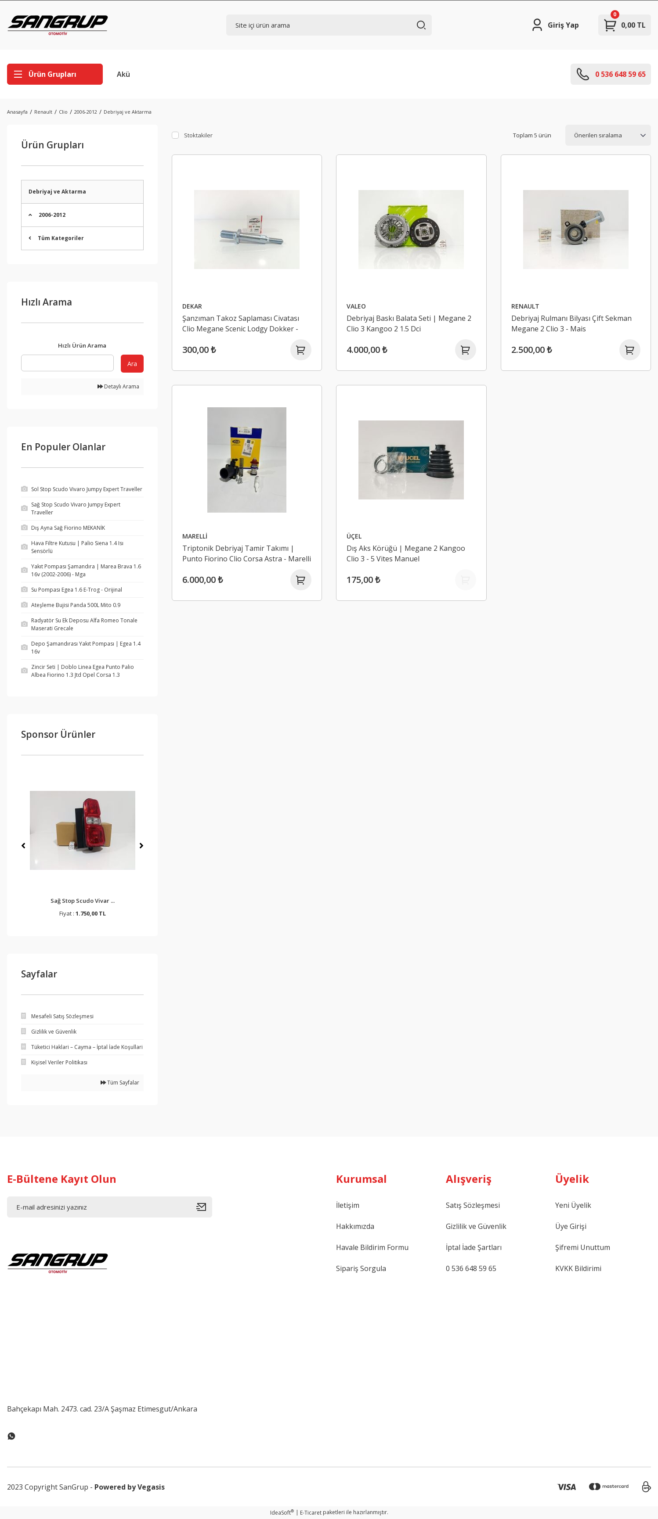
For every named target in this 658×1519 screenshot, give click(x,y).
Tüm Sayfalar (120, 1082)
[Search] (328, 25)
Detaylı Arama (118, 386)
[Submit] (204, 1206)
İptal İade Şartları (474, 1247)
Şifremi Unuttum (582, 1247)
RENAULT (525, 306)
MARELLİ (194, 536)
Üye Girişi (570, 1226)
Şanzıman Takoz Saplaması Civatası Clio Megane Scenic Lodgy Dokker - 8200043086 (240, 323)
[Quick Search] (67, 363)
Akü (123, 74)
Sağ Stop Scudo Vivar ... (83, 901)
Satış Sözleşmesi (473, 1205)
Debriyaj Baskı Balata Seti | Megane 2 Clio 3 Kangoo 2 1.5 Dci (409, 323)
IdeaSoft (282, 1512)
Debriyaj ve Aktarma (128, 111)
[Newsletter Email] (109, 1206)
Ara (132, 363)
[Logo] (57, 25)
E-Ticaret (311, 1512)
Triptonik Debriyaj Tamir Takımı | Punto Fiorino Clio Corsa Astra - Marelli (246, 553)
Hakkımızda (355, 1226)
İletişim (347, 1205)
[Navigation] (55, 74)
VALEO (356, 306)
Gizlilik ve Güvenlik (476, 1226)
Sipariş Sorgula (361, 1268)
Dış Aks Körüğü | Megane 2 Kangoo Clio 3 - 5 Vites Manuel (406, 553)
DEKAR (192, 306)
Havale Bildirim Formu (372, 1247)
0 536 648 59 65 (471, 1268)
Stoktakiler (198, 135)
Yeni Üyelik (573, 1205)
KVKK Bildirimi (578, 1268)
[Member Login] (554, 25)
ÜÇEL (354, 536)
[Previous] (23, 845)
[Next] (141, 845)
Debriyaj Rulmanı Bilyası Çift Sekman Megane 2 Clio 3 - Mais (571, 323)
